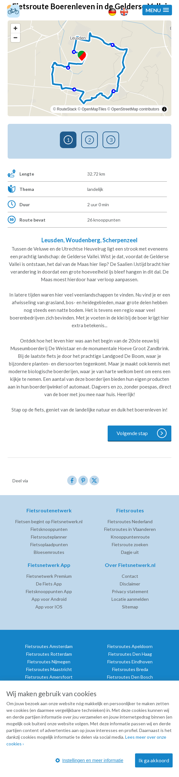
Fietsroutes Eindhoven (130, 661)
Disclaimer (130, 583)
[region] (89, 68)
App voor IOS (48, 606)
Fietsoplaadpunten (49, 544)
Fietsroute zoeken (130, 544)
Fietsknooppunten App (49, 591)
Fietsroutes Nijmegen (48, 661)
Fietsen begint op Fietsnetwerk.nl (48, 521)
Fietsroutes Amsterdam (49, 646)
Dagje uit (130, 552)
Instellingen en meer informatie (89, 760)
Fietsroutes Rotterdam (49, 654)
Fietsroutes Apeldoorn (130, 646)
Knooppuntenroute (130, 536)
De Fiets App (49, 583)
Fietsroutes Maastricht (49, 669)
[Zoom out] (15, 37)
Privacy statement (130, 591)
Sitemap (130, 606)
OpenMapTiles (94, 109)
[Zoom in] (15, 28)
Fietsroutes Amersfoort (49, 677)
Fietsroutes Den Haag (130, 654)
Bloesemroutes (49, 552)
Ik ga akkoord (154, 760)
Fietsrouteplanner (49, 536)
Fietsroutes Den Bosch (130, 677)
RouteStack (67, 109)
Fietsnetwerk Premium (49, 576)
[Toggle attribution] (164, 109)
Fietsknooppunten (49, 529)
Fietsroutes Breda (130, 669)
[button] (157, 10)
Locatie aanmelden (130, 599)
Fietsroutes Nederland (130, 521)
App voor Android (49, 599)
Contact (130, 576)
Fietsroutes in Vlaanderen (130, 529)
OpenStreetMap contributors (135, 109)
